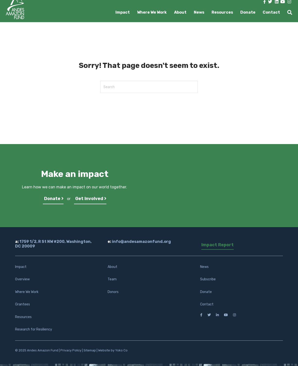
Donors (113, 292)
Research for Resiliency (33, 329)
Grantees (22, 304)
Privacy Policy (70, 350)
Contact (271, 12)
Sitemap (90, 350)
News (199, 12)
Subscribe (208, 279)
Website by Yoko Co (113, 350)
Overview (22, 279)
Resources (222, 12)
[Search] (288, 12)
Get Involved (90, 198)
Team (112, 279)
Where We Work (152, 12)
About (180, 12)
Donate (247, 12)
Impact (122, 12)
